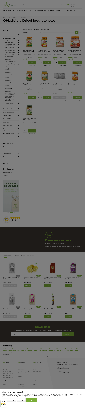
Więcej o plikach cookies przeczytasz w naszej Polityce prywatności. (18, 396)
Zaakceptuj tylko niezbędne (9, 400)
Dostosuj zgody (21, 400)
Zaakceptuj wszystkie (31, 400)
